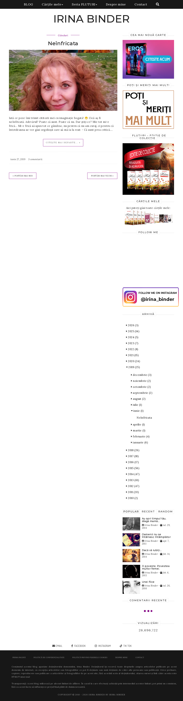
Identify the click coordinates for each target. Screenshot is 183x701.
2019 (133, 367)
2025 (132, 331)
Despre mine (116, 4)
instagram (104, 646)
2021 (132, 355)
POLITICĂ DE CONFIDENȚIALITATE (49, 657)
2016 (132, 462)
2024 (132, 337)
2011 (132, 492)
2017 (132, 456)
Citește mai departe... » (63, 142)
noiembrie (141, 381)
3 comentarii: (35, 159)
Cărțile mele (52, 4)
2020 (133, 361)
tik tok (127, 646)
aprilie (138, 424)
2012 (132, 486)
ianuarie (139, 442)
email (59, 646)
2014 (132, 474)
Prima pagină (19, 657)
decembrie (141, 375)
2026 (132, 325)
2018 (132, 450)
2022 (132, 349)
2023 (132, 343)
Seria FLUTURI (84, 4)
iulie (136, 404)
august (138, 398)
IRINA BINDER (91, 18)
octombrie (141, 387)
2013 (132, 480)
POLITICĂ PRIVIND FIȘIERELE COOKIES (89, 657)
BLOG (28, 4)
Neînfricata (63, 43)
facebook (80, 646)
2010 (132, 498)
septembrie (141, 392)
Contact (141, 4)
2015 (132, 468)
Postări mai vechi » (102, 176)
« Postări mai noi (23, 176)
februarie (140, 436)
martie (138, 430)
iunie (137, 410)
